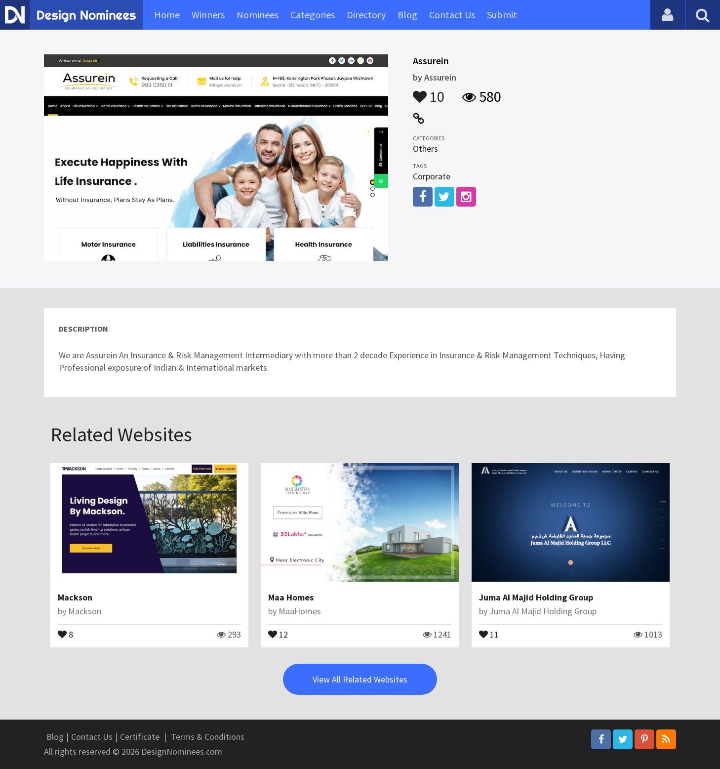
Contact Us (452, 14)
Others (425, 148)
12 (278, 634)
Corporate (431, 176)
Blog (407, 14)
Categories (312, 14)
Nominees (258, 14)
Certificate (140, 736)
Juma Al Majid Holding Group (536, 597)
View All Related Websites (360, 679)
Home (167, 14)
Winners (208, 14)
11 (489, 634)
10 (428, 92)
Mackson (75, 597)
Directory (366, 14)
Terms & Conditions (207, 736)
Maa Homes (291, 597)
